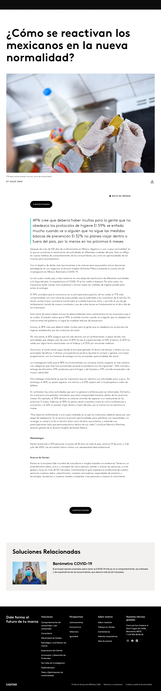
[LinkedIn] (136, 641)
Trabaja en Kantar (120, 5)
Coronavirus (75, 627)
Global (148, 5)
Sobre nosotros (103, 5)
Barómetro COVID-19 (72, 574)
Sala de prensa (105, 641)
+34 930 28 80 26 (135, 635)
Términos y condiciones (113, 685)
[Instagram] (127, 641)
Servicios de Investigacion (53, 663)
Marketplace (78, 5)
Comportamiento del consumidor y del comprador (51, 626)
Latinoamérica (76, 623)
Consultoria (46, 634)
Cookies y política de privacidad (139, 685)
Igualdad (74, 637)
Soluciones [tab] (30, 5)
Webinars (74, 632)
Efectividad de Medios (51, 638)
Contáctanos (137, 5)
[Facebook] (132, 641)
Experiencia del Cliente (52, 651)
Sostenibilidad (47, 668)
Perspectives (63, 5)
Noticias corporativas (107, 637)
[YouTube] (141, 641)
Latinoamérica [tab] (46, 5)
